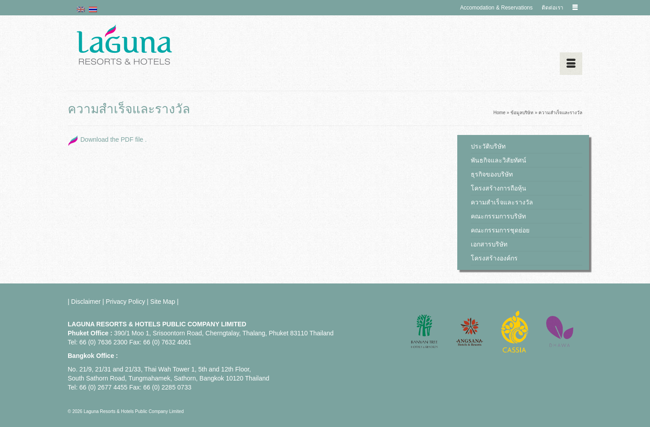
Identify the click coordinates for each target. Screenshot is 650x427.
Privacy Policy (125, 301)
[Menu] (571, 63)
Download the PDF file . (113, 139)
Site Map (162, 301)
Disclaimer (86, 301)
